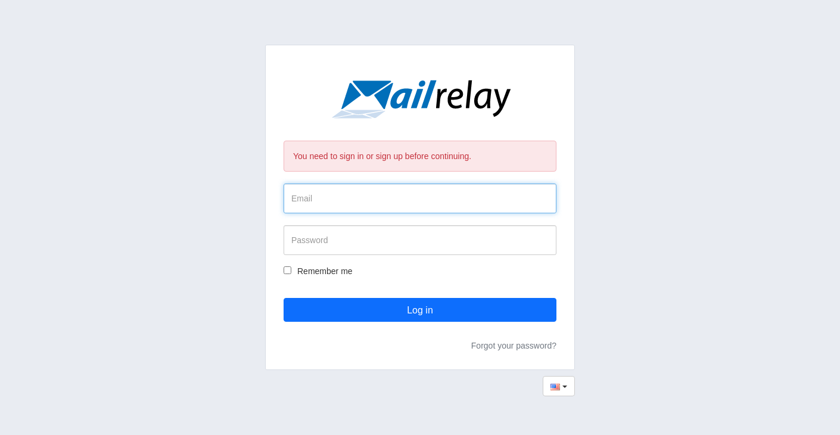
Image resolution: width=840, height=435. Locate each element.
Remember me (318, 271)
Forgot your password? (513, 345)
